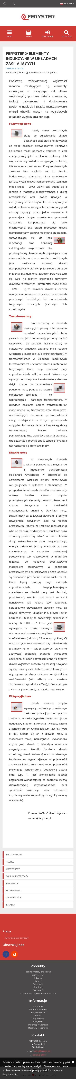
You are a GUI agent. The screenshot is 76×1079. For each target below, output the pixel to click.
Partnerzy (12, 883)
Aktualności (13, 897)
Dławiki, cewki (38, 974)
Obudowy (38, 987)
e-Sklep (10, 904)
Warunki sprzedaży (17, 876)
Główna (10, 68)
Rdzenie (38, 977)
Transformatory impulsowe (38, 971)
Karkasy (38, 981)
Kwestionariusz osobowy (17, 937)
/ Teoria (19, 68)
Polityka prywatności (38, 1024)
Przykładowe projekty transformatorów (38, 993)
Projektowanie (14, 854)
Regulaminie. (10, 1074)
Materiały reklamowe (38, 1027)
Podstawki (38, 984)
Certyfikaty (13, 869)
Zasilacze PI (38, 990)
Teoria (10, 861)
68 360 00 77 (39, 1055)
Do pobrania (13, 890)
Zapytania (38, 1006)
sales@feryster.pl (42, 1051)
